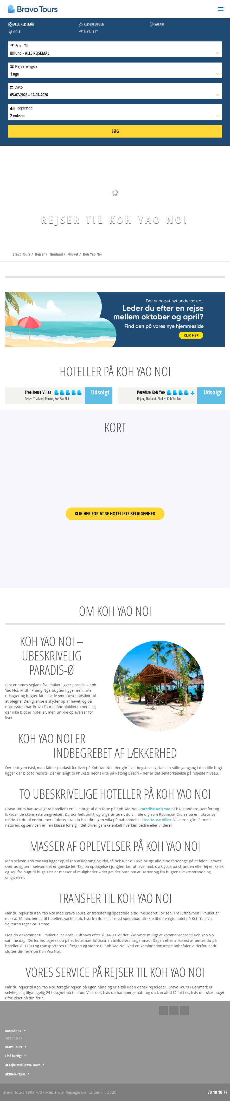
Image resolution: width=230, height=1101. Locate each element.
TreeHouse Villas (156, 819)
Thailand (56, 254)
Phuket (73, 254)
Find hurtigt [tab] (13, 1055)
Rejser (40, 254)
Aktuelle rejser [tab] (15, 1074)
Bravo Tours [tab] (13, 1046)
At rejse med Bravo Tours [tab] (22, 1064)
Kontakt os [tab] (13, 1030)
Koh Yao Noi (92, 254)
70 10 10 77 (13, 1038)
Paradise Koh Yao (154, 808)
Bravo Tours (21, 254)
